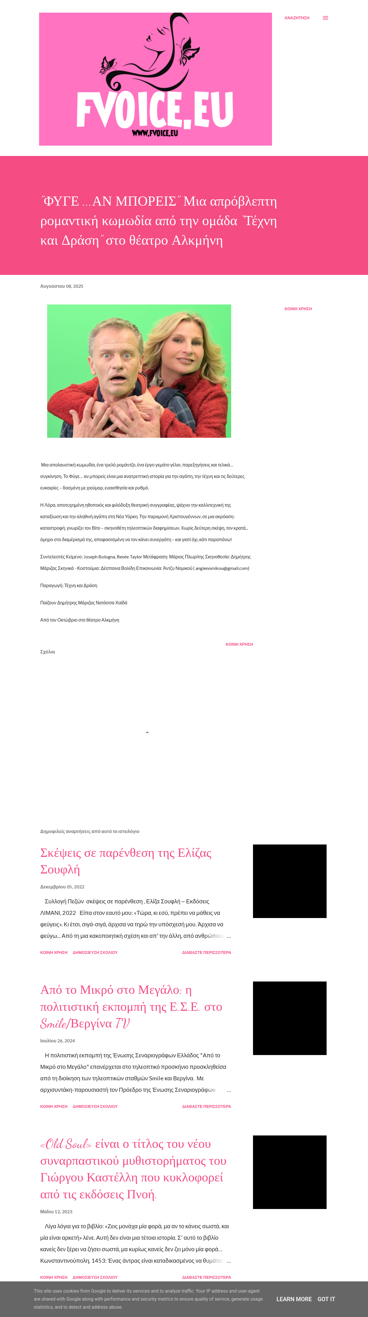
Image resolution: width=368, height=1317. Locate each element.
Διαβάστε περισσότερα (206, 952)
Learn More (294, 1299)
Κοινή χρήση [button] (298, 308)
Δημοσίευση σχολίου (95, 952)
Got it (327, 1299)
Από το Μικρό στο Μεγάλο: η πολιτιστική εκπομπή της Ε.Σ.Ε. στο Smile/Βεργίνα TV (131, 1006)
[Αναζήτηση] (297, 18)
